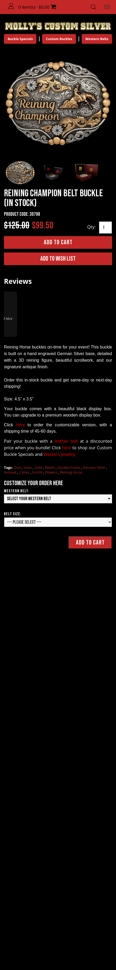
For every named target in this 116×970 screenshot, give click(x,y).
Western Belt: (16, 491)
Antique (10, 472)
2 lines (24, 472)
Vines (28, 467)
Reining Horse (71, 472)
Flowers (51, 472)
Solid (39, 467)
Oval (17, 467)
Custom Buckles (59, 38)
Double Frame (69, 467)
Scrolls (37, 472)
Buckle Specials (21, 38)
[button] (11, 6)
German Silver (94, 467)
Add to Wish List (58, 258)
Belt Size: (12, 513)
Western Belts (96, 38)
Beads (50, 467)
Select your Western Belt (29, 498)
